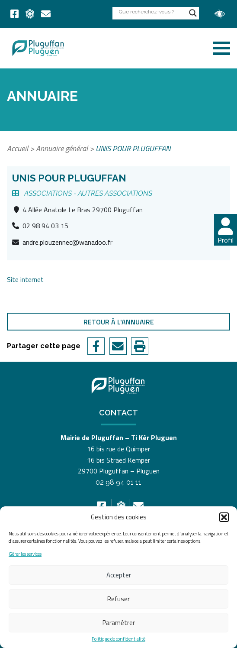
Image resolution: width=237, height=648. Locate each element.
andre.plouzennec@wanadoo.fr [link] (67, 242)
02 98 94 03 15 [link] (45, 225)
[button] (224, 517)
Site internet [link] (25, 279)
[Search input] (152, 11)
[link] (14, 14)
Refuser (118, 599)
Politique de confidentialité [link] (118, 639)
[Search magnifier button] (193, 13)
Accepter (118, 575)
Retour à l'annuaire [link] (118, 322)
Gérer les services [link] (25, 554)
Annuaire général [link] (62, 148)
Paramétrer (118, 623)
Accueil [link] (17, 148)
